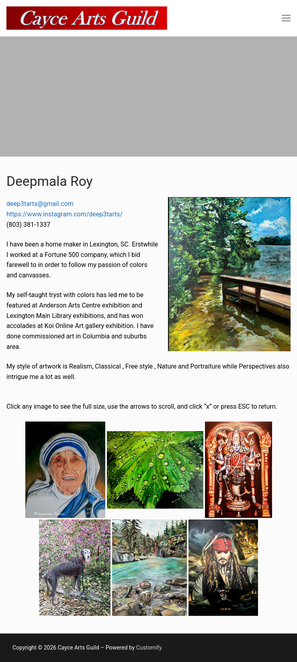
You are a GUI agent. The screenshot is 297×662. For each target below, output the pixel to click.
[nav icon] (286, 18)
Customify (149, 647)
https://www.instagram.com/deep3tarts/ (64, 214)
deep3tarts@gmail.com (40, 204)
